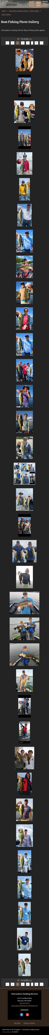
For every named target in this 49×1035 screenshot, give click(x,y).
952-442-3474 (24, 1003)
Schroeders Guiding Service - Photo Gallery (24, 11)
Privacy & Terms (29, 1023)
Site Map (17, 1023)
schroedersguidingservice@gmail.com (24, 1006)
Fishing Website (7, 1032)
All (31, 39)
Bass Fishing (6, 14)
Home (4, 11)
